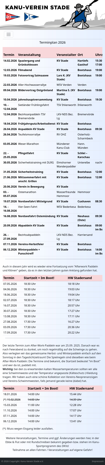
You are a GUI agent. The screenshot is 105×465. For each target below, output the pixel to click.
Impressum (98, 461)
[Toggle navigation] (8, 34)
